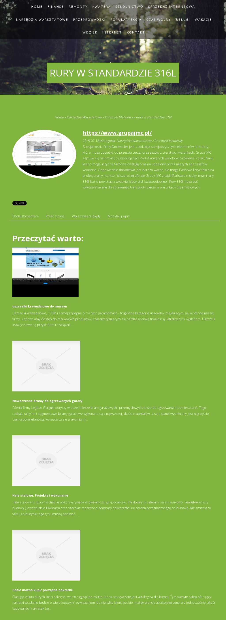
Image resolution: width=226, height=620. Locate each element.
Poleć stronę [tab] (55, 216)
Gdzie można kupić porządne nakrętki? (42, 590)
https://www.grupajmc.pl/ (117, 132)
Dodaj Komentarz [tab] (25, 216)
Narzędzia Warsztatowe (84, 117)
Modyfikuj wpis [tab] (119, 216)
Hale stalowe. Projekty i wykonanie (40, 495)
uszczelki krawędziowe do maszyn (39, 306)
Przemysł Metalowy (119, 117)
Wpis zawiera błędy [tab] (86, 216)
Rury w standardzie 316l (153, 117)
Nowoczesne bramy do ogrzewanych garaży (47, 401)
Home (59, 117)
